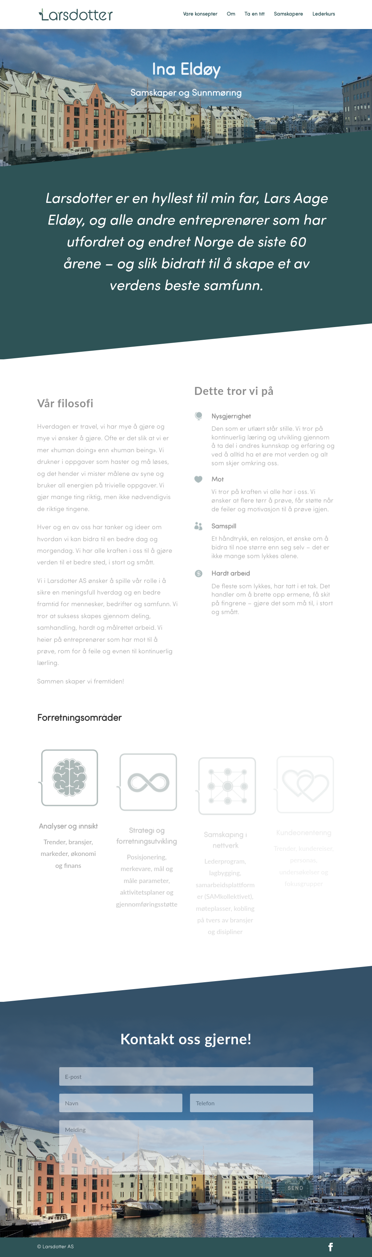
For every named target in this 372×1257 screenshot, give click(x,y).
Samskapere (288, 14)
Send (296, 1195)
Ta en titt (254, 14)
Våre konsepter (200, 14)
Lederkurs (323, 14)
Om (231, 14)
